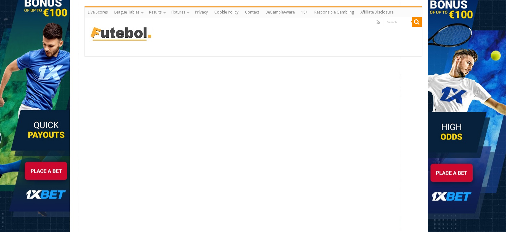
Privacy (201, 12)
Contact (252, 12)
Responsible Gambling (334, 12)
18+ (304, 12)
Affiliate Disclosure (376, 12)
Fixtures (178, 12)
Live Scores (98, 12)
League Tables (126, 12)
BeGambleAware (280, 12)
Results (155, 12)
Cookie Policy (226, 12)
